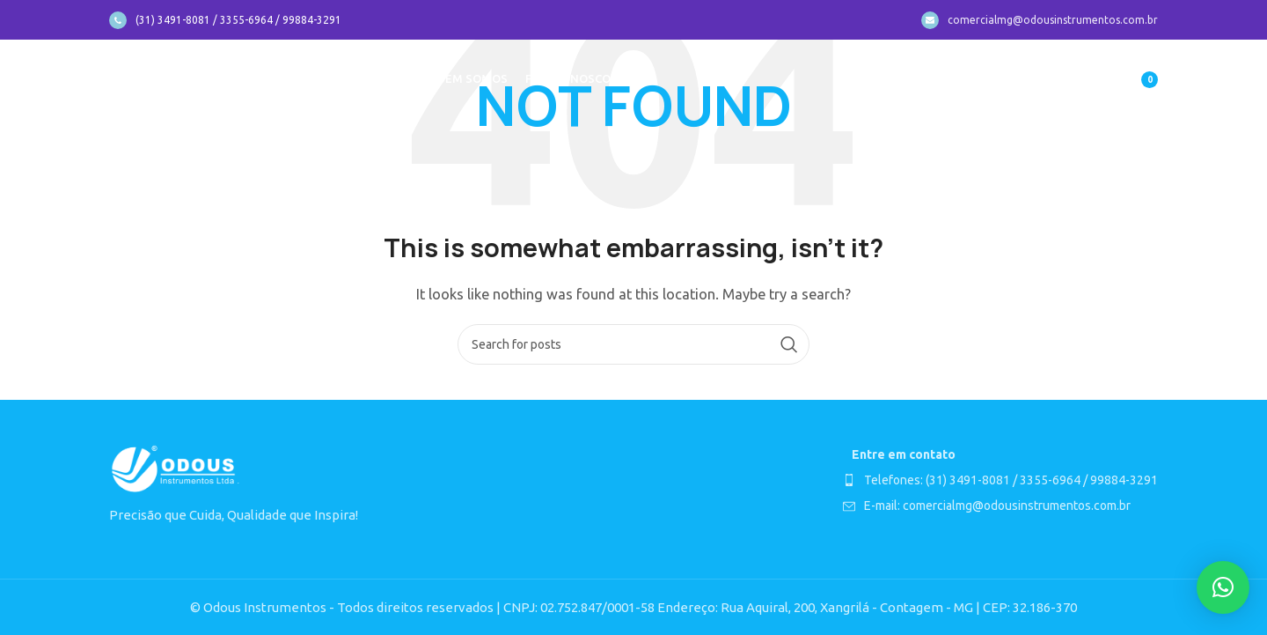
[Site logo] (176, 77)
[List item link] (1000, 480)
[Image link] (175, 468)
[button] (1223, 587)
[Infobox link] (225, 20)
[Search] (633, 344)
